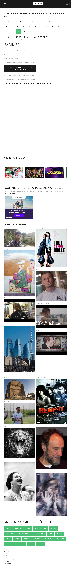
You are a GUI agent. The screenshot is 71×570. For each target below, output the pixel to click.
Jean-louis (60, 539)
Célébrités (38, 4)
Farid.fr (5, 4)
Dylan (31, 544)
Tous (8, 21)
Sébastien (18, 528)
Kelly (17, 539)
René (8, 528)
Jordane (27, 539)
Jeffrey (37, 539)
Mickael (59, 533)
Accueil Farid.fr (9, 550)
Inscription (38, 40)
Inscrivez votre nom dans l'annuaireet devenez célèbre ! (20, 69)
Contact (6, 562)
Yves (28, 528)
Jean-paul (48, 539)
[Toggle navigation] (67, 4)
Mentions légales (10, 560)
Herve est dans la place (15, 544)
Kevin (8, 539)
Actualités (7, 552)
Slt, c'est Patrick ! (25, 533)
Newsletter (8, 564)
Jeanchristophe (40, 528)
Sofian (53, 528)
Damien (40, 544)
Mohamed (40, 533)
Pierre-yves (10, 533)
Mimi (50, 533)
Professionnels (9, 556)
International (8, 558)
